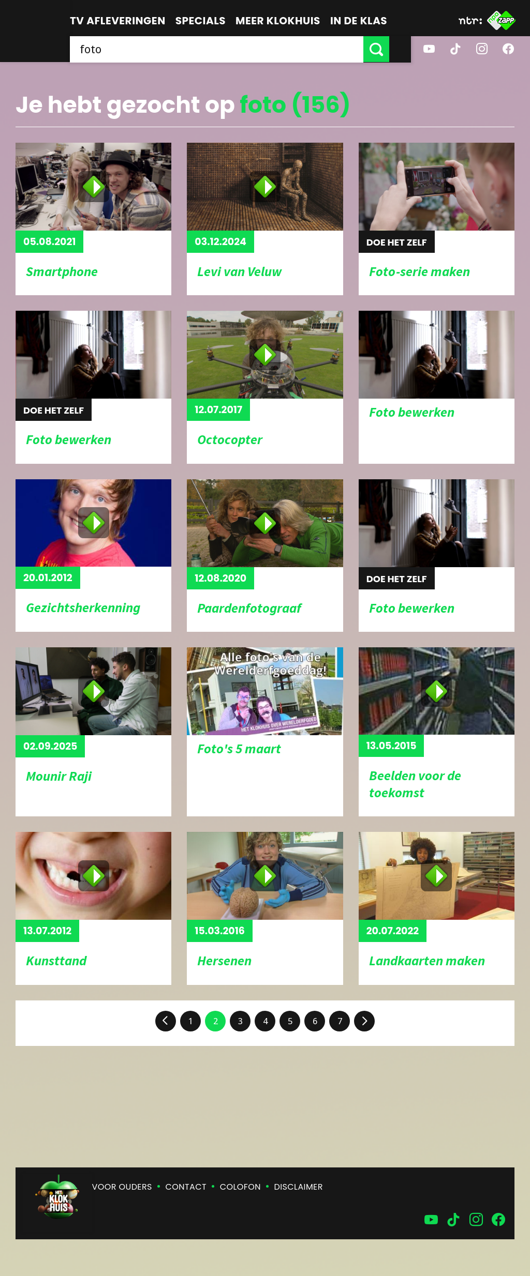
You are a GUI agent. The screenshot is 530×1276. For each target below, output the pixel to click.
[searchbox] (227, 49)
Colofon (240, 1187)
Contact (186, 1187)
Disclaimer (298, 1187)
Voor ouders (122, 1187)
